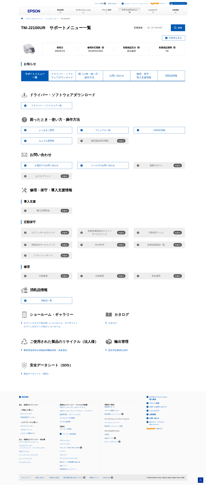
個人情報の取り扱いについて (74, 478)
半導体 (107, 435)
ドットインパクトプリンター (28, 455)
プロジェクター (65, 440)
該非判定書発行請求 (118, 350)
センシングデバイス (111, 442)
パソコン (63, 451)
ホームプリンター (26, 414)
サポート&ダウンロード (158, 407)
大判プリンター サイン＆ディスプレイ (72, 407)
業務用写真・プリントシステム (70, 414)
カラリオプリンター (27, 426)
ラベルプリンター (25, 462)
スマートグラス (65, 444)
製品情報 (25, 397)
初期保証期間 (167, 47)
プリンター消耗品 (66, 429)
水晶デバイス (109, 438)
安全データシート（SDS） (37, 374)
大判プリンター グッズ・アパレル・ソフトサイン (76, 411)
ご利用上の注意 (54, 478)
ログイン (158, 3)
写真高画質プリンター (27, 417)
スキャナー (63, 455)
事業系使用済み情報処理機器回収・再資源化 (45, 350)
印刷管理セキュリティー (68, 469)
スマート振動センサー (112, 410)
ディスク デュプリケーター (69, 458)
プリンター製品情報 (69, 434)
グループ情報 (99, 3)
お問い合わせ (112, 3)
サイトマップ (26, 478)
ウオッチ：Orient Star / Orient (70, 448)
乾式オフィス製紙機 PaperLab (70, 462)
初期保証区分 (131, 47)
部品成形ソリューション (113, 414)
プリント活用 (154, 403)
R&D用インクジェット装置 (114, 426)
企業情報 (152, 415)
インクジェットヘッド (112, 423)
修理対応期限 (95, 47)
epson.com (107, 478)
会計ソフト (63, 466)
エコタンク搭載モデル (27, 433)
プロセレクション (26, 430)
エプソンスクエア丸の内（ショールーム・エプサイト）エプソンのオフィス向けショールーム (51, 325)
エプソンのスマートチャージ (28, 442)
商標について (94, 478)
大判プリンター (24, 451)
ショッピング (154, 411)
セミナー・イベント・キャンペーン (136, 3)
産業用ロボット (110, 407)
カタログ (112, 323)
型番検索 (138, 27)
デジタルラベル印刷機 (67, 418)
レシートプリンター (25, 459)
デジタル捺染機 (65, 422)
